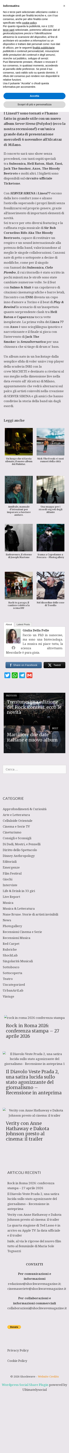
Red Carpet (11, 943)
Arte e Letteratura (16, 815)
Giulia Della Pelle (36, 630)
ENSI (29, 297)
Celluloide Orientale (17, 820)
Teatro (8, 979)
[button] (64, 1347)
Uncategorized (14, 984)
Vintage (8, 996)
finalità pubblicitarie (43, 1388)
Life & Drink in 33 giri (19, 891)
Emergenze (11, 867)
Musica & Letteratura (19, 908)
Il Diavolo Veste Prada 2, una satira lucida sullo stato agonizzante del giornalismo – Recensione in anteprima (34, 1082)
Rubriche (10, 949)
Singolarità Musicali (18, 961)
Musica (34, 88)
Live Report (11, 897)
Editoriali (10, 861)
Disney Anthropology (19, 856)
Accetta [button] (34, 1437)
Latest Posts (23, 624)
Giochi (7, 879)
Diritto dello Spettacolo (20, 850)
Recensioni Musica (16, 938)
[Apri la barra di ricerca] (41, 4)
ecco (58, 124)
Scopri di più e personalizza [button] (34, 1445)
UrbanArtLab (13, 990)
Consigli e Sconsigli (17, 838)
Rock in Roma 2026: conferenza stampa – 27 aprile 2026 (32, 1031)
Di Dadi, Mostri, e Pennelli (21, 844)
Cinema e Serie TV (16, 826)
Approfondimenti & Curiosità (25, 809)
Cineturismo (12, 832)
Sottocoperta (12, 973)
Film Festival (12, 873)
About (9, 624)
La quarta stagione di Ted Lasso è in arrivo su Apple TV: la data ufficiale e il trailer (33, 1230)
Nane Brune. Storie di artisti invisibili (30, 914)
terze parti (8, 1370)
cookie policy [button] (29, 1363)
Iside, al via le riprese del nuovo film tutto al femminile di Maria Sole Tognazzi (34, 1246)
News (7, 920)
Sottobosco (11, 967)
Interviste (10, 885)
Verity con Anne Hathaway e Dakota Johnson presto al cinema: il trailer (27, 1131)
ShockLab (10, 955)
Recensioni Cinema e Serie (22, 932)
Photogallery (12, 926)
